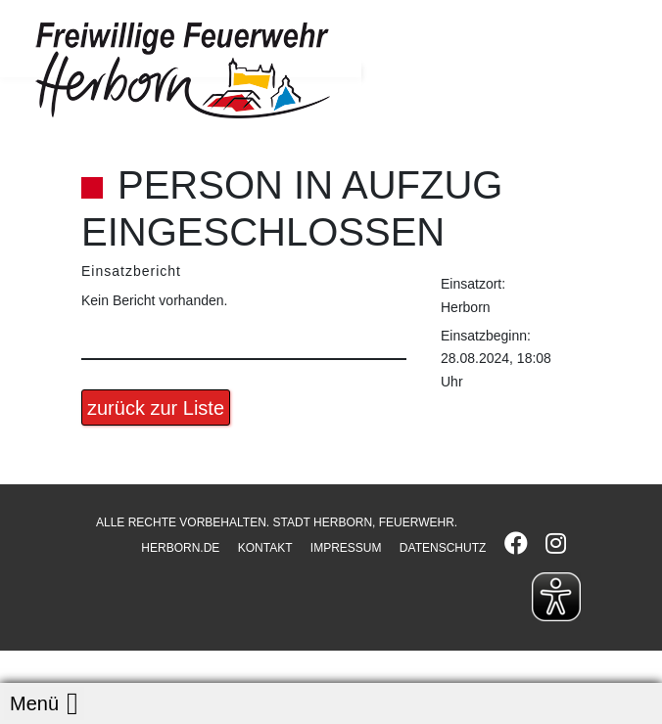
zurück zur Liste (155, 408)
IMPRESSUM (346, 548)
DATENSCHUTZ (443, 548)
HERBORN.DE (180, 548)
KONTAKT (265, 548)
